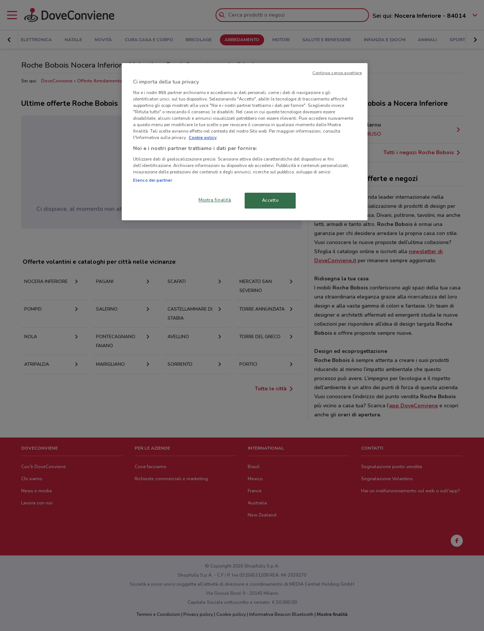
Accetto (270, 200)
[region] (245, 141)
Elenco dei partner (152, 180)
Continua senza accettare (337, 73)
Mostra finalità (215, 200)
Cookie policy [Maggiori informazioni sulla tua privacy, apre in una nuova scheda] (203, 138)
